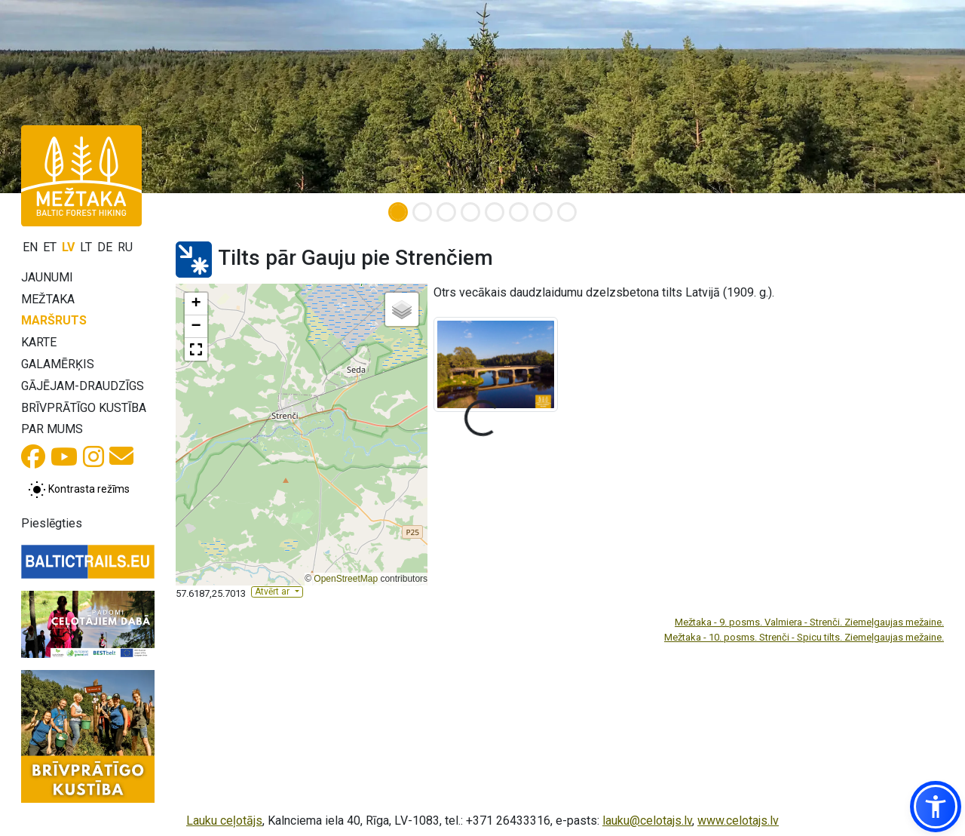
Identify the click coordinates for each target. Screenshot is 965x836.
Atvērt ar (273, 591)
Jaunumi (47, 277)
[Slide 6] (518, 212)
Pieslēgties (51, 523)
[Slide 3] (446, 212)
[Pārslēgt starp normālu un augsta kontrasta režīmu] (78, 490)
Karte (39, 342)
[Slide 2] (422, 212)
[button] (196, 304)
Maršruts (54, 320)
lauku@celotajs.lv (647, 820)
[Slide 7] (543, 212)
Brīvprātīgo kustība (83, 408)
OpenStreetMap (346, 578)
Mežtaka (48, 299)
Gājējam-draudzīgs (82, 386)
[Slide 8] (567, 212)
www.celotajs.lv (738, 820)
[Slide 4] (470, 212)
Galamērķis (57, 364)
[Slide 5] (494, 212)
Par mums (52, 429)
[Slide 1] (398, 212)
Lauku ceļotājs (224, 820)
